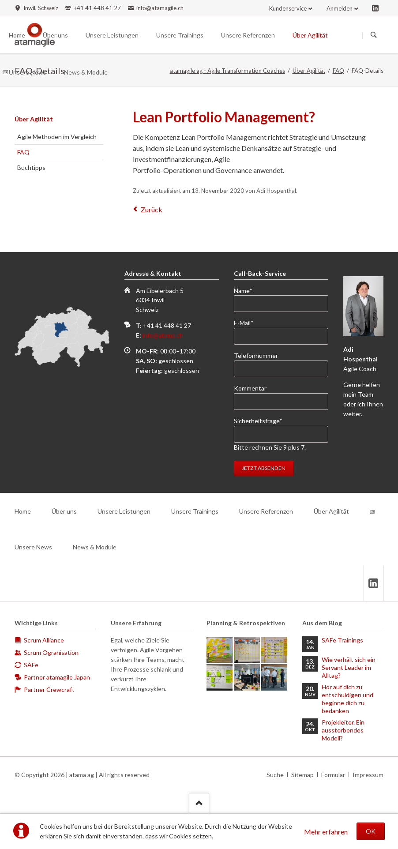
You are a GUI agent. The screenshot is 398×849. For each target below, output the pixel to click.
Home (23, 511)
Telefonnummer (256, 355)
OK (370, 831)
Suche (275, 774)
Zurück (151, 209)
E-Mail (248, 322)
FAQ (338, 70)
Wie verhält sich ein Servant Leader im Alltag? (348, 667)
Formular (333, 774)
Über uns (64, 511)
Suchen (373, 35)
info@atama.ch (163, 335)
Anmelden (340, 8)
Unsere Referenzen (266, 511)
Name (248, 290)
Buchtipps (31, 167)
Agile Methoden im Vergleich (57, 136)
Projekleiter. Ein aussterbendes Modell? (343, 730)
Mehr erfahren (326, 831)
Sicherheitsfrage (258, 420)
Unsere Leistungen (124, 511)
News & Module (94, 547)
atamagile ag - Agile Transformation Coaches (227, 70)
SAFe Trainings (342, 640)
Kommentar (250, 388)
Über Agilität (309, 70)
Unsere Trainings (194, 511)
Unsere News (33, 547)
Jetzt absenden (263, 468)
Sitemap (302, 774)
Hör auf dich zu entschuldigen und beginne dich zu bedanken (347, 698)
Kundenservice (288, 8)
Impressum (368, 774)
